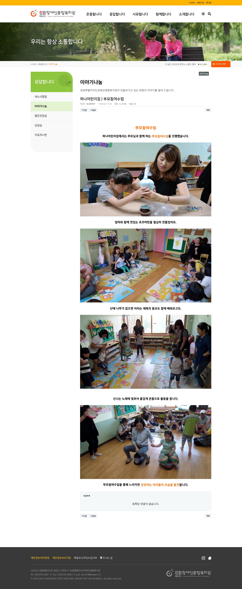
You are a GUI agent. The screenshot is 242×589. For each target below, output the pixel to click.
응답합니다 (117, 14)
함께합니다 (163, 14)
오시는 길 (106, 557)
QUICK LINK (221, 64)
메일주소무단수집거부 (85, 557)
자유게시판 (41, 135)
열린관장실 (41, 115)
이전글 (84, 110)
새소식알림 (41, 96)
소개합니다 (186, 14)
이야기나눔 (41, 106)
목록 (208, 110)
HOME (192, 3)
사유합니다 (140, 14)
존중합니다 (94, 14)
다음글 (93, 110)
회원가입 (200, 3)
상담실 (38, 125)
